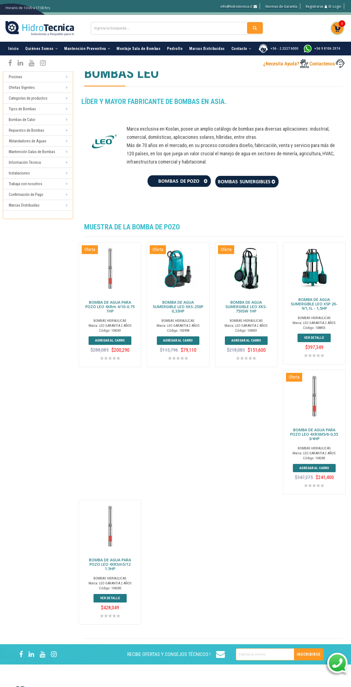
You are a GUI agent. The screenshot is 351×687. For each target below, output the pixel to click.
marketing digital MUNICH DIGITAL (309, 682)
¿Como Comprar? (223, 635)
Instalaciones (19, 175)
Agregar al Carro (110, 345)
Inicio (13, 44)
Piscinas (15, 78)
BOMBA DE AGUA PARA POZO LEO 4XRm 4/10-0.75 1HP (110, 308)
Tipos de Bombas (22, 110)
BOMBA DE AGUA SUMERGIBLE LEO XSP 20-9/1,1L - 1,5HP (314, 309)
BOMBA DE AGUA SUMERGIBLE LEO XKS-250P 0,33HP (178, 308)
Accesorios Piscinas (279, 611)
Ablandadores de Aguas (27, 142)
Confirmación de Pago (26, 196)
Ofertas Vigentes (22, 89)
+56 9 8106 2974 (327, 43)
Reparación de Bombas (282, 635)
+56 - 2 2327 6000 (284, 43)
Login (337, 6)
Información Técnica (25, 164)
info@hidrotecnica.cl (238, 6)
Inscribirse (309, 540)
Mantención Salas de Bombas (32, 153)
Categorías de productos (28, 100)
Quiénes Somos (41, 44)
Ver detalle (314, 344)
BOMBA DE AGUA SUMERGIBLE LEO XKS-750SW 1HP (246, 308)
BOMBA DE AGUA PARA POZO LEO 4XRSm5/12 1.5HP (178, 447)
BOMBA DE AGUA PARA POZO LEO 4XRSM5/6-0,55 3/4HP (110, 444)
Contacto (241, 44)
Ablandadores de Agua (282, 619)
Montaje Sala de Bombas (138, 44)
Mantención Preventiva (87, 44)
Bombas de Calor (22, 121)
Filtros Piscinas (275, 602)
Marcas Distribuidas (207, 44)
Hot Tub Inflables (277, 643)
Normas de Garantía (281, 6)
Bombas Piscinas (277, 594)
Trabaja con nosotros (25, 185)
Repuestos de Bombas (26, 132)
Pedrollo (175, 44)
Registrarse (316, 6)
